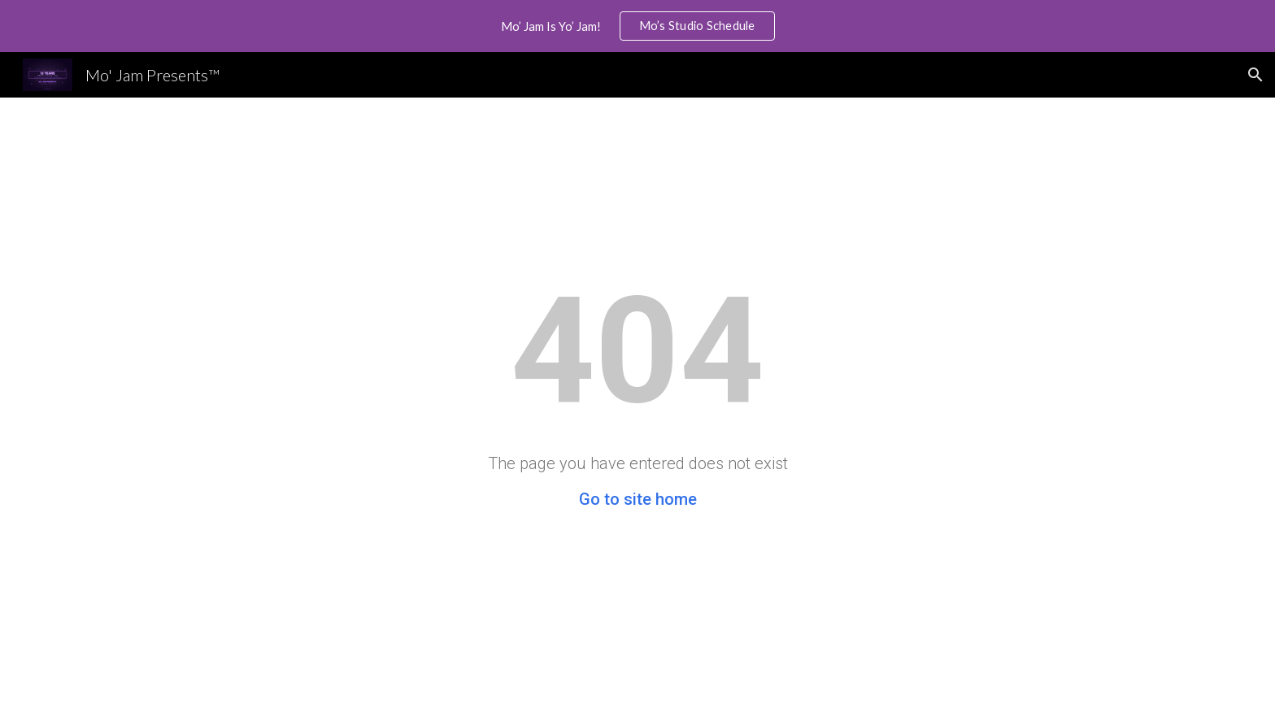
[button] (1255, 74)
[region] (637, 26)
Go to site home (638, 499)
